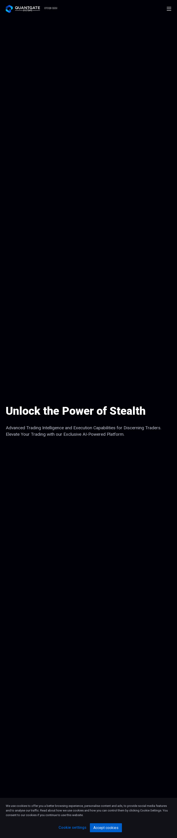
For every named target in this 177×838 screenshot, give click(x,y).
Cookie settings (72, 827)
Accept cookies (105, 828)
